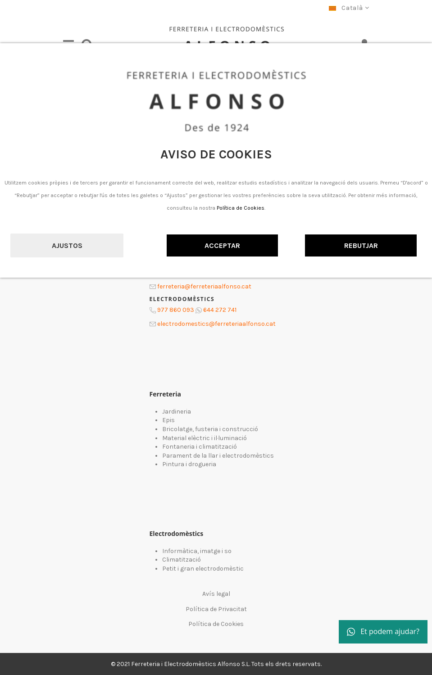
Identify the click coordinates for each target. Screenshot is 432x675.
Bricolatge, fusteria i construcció (210, 429)
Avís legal (216, 594)
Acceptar (222, 245)
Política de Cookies (240, 208)
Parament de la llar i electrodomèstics (218, 455)
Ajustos (67, 245)
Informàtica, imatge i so (197, 551)
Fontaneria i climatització (199, 446)
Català (349, 8)
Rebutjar (361, 245)
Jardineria (176, 411)
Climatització (181, 559)
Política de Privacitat (216, 609)
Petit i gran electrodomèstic (203, 568)
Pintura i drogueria (189, 464)
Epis (168, 420)
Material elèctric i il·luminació (204, 438)
